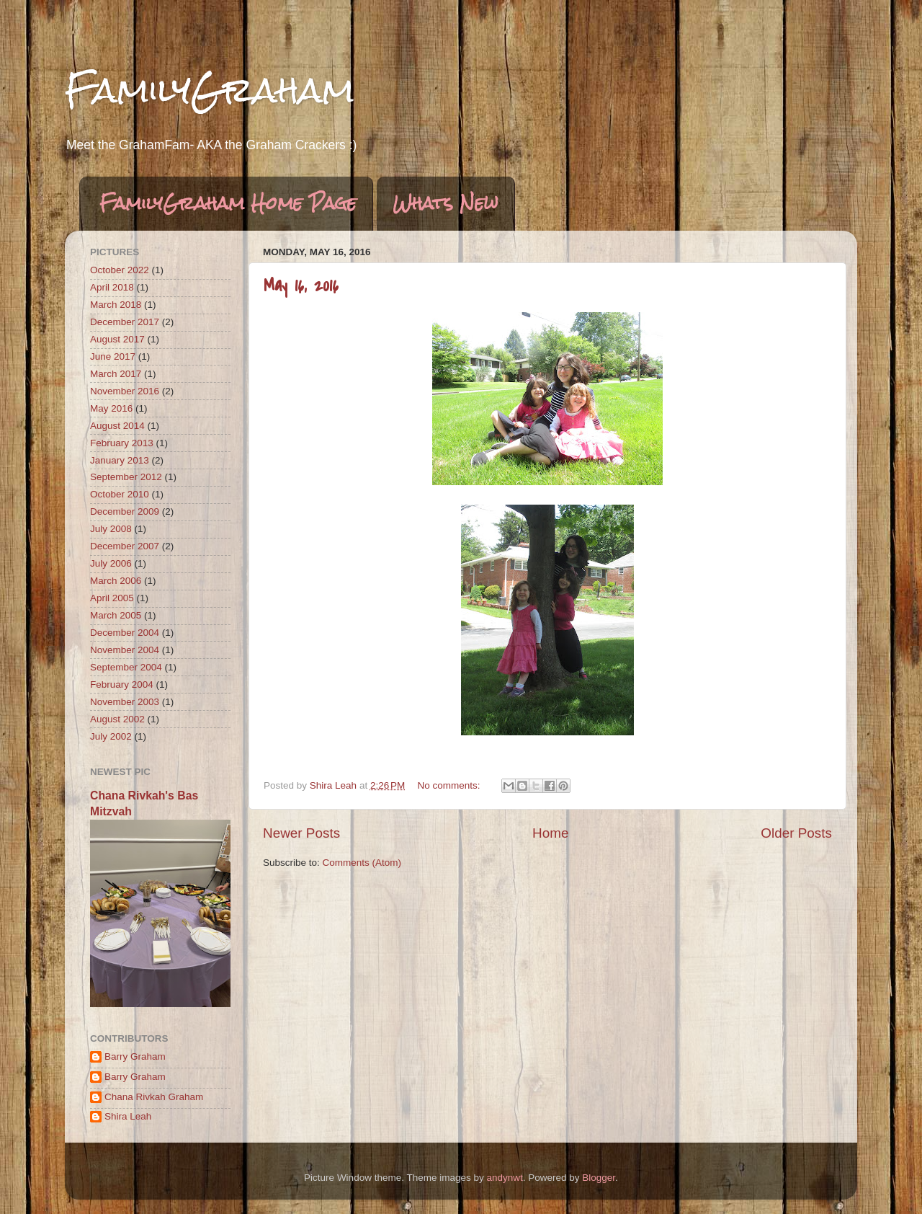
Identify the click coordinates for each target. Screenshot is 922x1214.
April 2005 (112, 598)
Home (550, 833)
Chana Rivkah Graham (153, 1096)
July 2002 (111, 736)
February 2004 (121, 684)
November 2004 (124, 649)
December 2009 (124, 511)
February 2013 (121, 443)
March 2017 (115, 373)
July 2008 (111, 528)
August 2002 (117, 719)
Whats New (445, 203)
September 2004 (126, 667)
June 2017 (112, 356)
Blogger (598, 1177)
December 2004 (124, 632)
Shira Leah (127, 1116)
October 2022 (119, 270)
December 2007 (124, 546)
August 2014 (117, 425)
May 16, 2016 (301, 286)
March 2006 (115, 580)
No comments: (450, 785)
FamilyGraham (209, 90)
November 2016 (124, 391)
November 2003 (124, 701)
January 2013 (119, 460)
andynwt (504, 1177)
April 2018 (112, 287)
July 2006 (111, 563)
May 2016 (111, 408)
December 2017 (124, 321)
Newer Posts (301, 833)
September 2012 (126, 476)
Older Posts (796, 833)
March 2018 (115, 304)
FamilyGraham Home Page (228, 203)
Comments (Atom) (362, 862)
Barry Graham (135, 1056)
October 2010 (119, 494)
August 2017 (117, 339)
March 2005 (115, 615)
